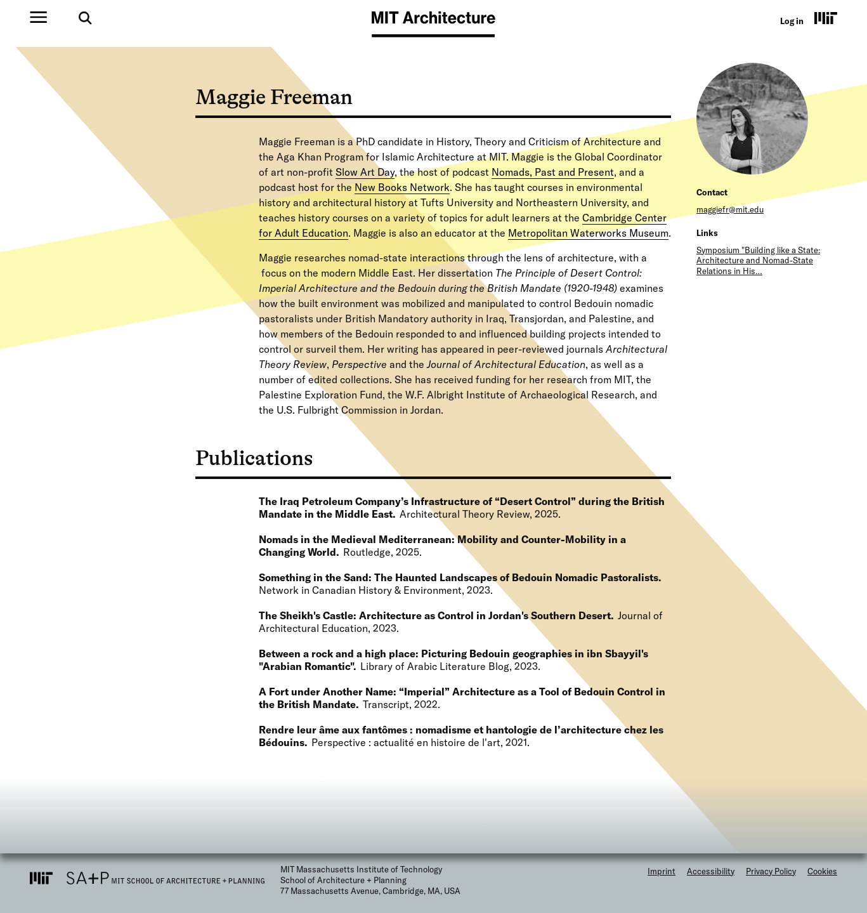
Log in (792, 21)
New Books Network (402, 187)
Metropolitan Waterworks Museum (588, 233)
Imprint (661, 871)
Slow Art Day (365, 172)
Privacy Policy (771, 871)
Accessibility (710, 871)
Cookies (822, 871)
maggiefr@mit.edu (730, 209)
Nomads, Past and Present (553, 172)
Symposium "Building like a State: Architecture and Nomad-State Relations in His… (758, 261)
